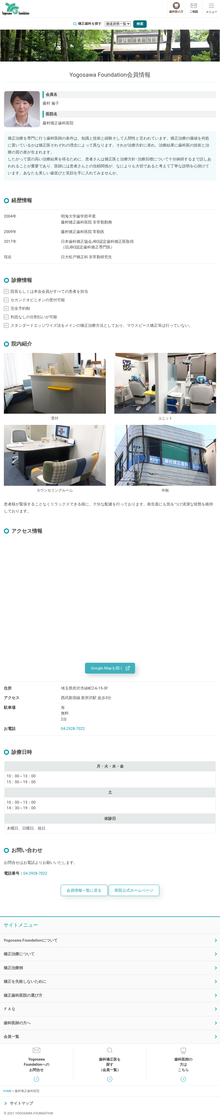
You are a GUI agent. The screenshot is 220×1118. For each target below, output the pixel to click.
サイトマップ (21, 1103)
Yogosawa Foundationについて (31, 940)
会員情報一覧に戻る (84, 890)
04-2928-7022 (73, 728)
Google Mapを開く (107, 668)
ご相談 (194, 11)
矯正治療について (19, 954)
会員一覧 (11, 1036)
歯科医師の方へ (17, 1023)
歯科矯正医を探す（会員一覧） (110, 1064)
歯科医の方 (176, 11)
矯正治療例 (13, 968)
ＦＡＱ (9, 1009)
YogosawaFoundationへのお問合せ (36, 1064)
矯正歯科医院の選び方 (23, 995)
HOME (7, 1091)
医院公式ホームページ (134, 890)
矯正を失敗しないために (25, 981)
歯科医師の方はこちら (183, 1064)
